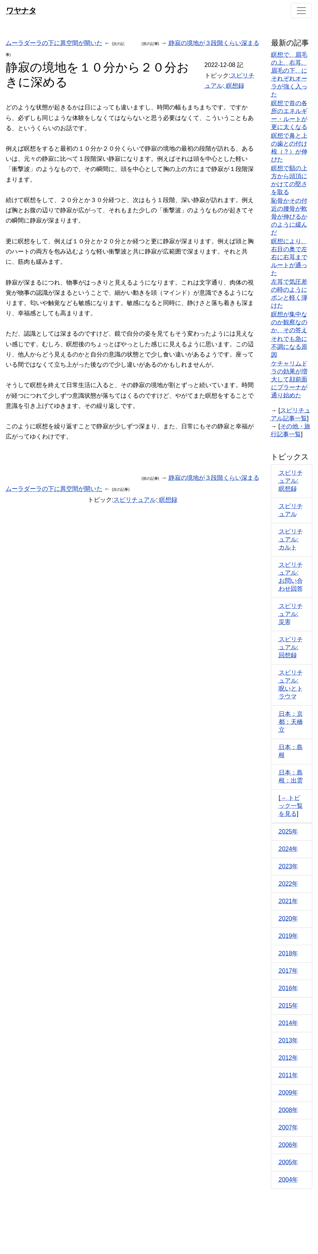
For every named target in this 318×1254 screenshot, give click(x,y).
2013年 (288, 1040)
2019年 (288, 936)
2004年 (288, 1179)
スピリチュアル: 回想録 (291, 647)
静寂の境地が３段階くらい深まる (214, 43)
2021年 (288, 901)
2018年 (288, 953)
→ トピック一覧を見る (291, 806)
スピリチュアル (134, 499)
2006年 (288, 1145)
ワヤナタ (21, 10)
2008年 (288, 1110)
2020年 (288, 918)
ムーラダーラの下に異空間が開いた (54, 43)
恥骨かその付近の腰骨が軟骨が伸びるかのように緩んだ (289, 217)
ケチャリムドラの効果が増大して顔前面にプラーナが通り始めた (289, 379)
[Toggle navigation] (301, 10)
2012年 (288, 1058)
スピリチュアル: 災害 (291, 614)
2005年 (288, 1162)
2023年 (288, 866)
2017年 (288, 971)
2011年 (288, 1075)
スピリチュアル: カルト (291, 539)
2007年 (288, 1127)
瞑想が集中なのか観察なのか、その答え (289, 322)
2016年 (288, 988)
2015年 (288, 1005)
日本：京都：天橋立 (291, 722)
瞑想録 (234, 85)
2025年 (288, 831)
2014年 (288, 1023)
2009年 (288, 1092)
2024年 (288, 849)
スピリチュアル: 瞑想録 (291, 481)
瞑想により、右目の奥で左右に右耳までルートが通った (289, 257)
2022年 (288, 884)
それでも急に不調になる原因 (289, 347)
